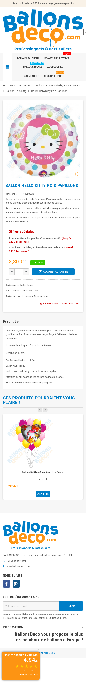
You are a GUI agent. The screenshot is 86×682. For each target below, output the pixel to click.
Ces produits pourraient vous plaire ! (39, 400)
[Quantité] (18, 272)
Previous (40, 410)
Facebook (6, 584)
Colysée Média (47, 653)
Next (45, 410)
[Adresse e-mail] (31, 606)
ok (71, 606)
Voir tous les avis (29, 674)
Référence (11, 193)
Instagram (16, 584)
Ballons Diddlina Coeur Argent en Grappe (43, 472)
